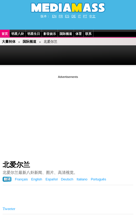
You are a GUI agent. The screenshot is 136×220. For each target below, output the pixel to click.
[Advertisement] (68, 116)
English (36, 179)
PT (85, 16)
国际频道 (65, 34)
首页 (5, 34)
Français (21, 179)
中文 (92, 16)
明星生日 (33, 34)
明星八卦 (17, 34)
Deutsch (67, 179)
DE (74, 16)
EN (54, 16)
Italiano (82, 179)
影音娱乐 (49, 34)
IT (79, 16)
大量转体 (9, 42)
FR (61, 16)
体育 (78, 34)
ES (67, 16)
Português (98, 179)
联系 (88, 34)
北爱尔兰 (16, 165)
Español (52, 179)
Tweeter (9, 209)
